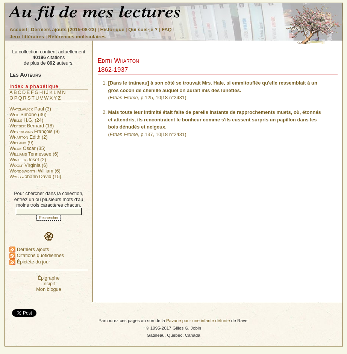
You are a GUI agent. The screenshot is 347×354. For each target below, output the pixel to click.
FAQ (167, 29)
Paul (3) (30, 109)
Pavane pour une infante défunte (198, 320)
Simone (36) (27, 114)
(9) (21, 142)
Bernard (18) (31, 126)
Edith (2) (28, 137)
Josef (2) (27, 159)
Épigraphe (48, 278)
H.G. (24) (26, 120)
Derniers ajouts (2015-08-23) (64, 29)
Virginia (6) (28, 165)
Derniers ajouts (29, 249)
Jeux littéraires (27, 36)
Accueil (18, 29)
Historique (112, 29)
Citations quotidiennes (36, 255)
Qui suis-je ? (143, 29)
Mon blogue (48, 289)
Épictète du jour (29, 262)
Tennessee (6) (34, 154)
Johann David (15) (35, 176)
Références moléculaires (77, 36)
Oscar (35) (27, 148)
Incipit (48, 283)
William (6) (35, 171)
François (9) (34, 131)
